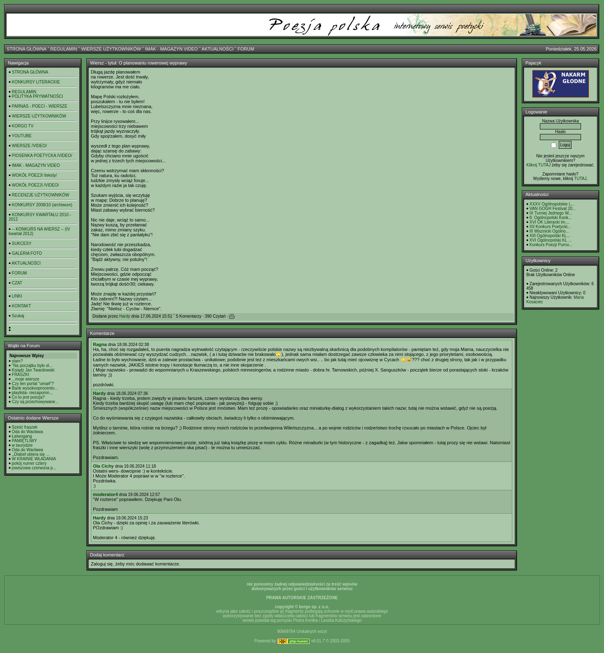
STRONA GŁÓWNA (26, 48)
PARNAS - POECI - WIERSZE (39, 106)
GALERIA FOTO (27, 253)
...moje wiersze (25, 379)
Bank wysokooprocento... (35, 388)
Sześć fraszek (24, 427)
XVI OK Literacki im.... (550, 222)
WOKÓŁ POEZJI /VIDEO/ (35, 185)
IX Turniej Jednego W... (551, 213)
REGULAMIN (63, 48)
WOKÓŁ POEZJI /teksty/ (34, 175)
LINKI (17, 296)
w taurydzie (22, 445)
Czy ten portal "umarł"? (33, 383)
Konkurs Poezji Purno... (551, 244)
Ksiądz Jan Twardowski (33, 370)
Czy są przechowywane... (35, 401)
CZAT (17, 283)
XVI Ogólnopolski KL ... (551, 240)
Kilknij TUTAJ (538, 165)
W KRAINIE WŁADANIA (34, 459)
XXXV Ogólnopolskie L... (552, 204)
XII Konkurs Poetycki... (550, 226)
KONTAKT (21, 306)
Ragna (100, 344)
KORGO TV (23, 126)
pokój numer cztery (29, 463)
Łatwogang (22, 436)
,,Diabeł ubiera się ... (30, 454)
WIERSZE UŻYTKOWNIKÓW (111, 48)
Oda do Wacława (27, 431)
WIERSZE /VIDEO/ (29, 145)
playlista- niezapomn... (32, 392)
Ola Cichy (103, 466)
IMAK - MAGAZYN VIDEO (171, 48)
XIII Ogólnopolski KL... (550, 235)
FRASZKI (20, 374)
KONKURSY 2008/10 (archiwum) (42, 205)
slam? (17, 361)
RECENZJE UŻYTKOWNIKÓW (40, 195)
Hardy (124, 316)
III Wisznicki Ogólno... (549, 231)
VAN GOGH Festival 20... (553, 208)
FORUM (246, 48)
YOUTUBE (22, 136)
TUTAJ (580, 178)
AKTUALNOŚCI (217, 48)
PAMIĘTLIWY (24, 440)
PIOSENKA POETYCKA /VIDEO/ (42, 155)
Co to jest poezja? (28, 397)
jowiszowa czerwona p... (34, 468)
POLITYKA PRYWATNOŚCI (37, 96)
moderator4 (105, 494)
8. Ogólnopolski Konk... (551, 217)
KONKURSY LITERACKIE (36, 82)
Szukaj (18, 316)
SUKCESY (22, 243)
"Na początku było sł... (32, 365)
